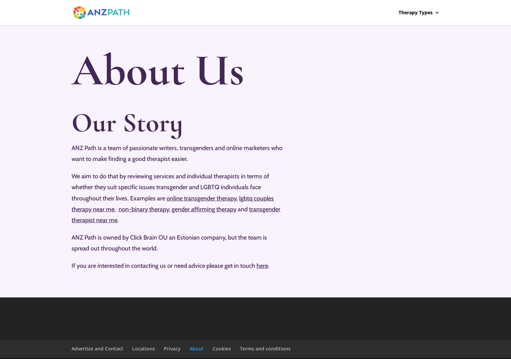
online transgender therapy (201, 198)
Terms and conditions (265, 348)
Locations (143, 348)
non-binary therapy (144, 209)
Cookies (222, 348)
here (262, 266)
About (196, 348)
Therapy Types (416, 13)
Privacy (172, 348)
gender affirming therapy (204, 209)
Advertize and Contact (97, 348)
